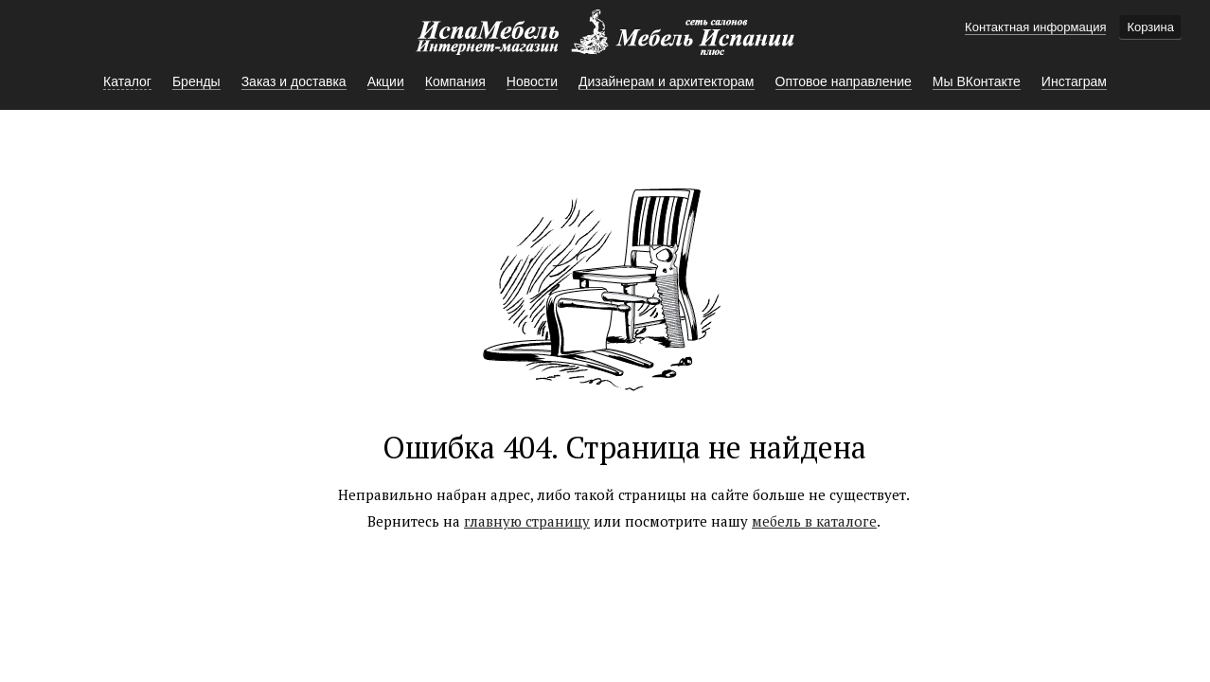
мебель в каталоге (814, 521)
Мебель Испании (605, 41)
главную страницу (527, 521)
